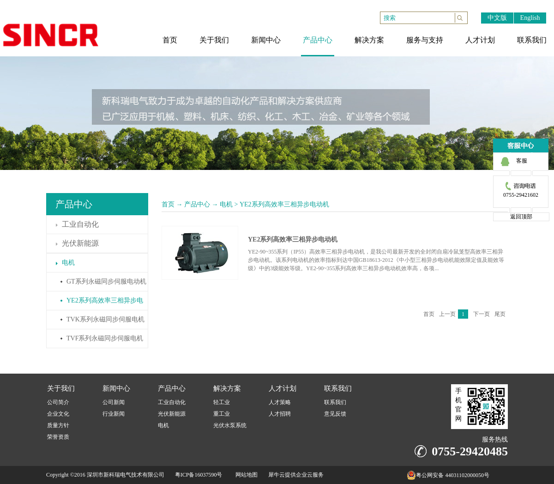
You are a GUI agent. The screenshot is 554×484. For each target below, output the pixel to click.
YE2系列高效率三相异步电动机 (284, 204)
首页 (168, 204)
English (530, 17)
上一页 (447, 314)
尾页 (500, 314)
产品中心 (197, 204)
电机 (226, 204)
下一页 (481, 314)
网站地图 (245, 475)
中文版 (497, 17)
